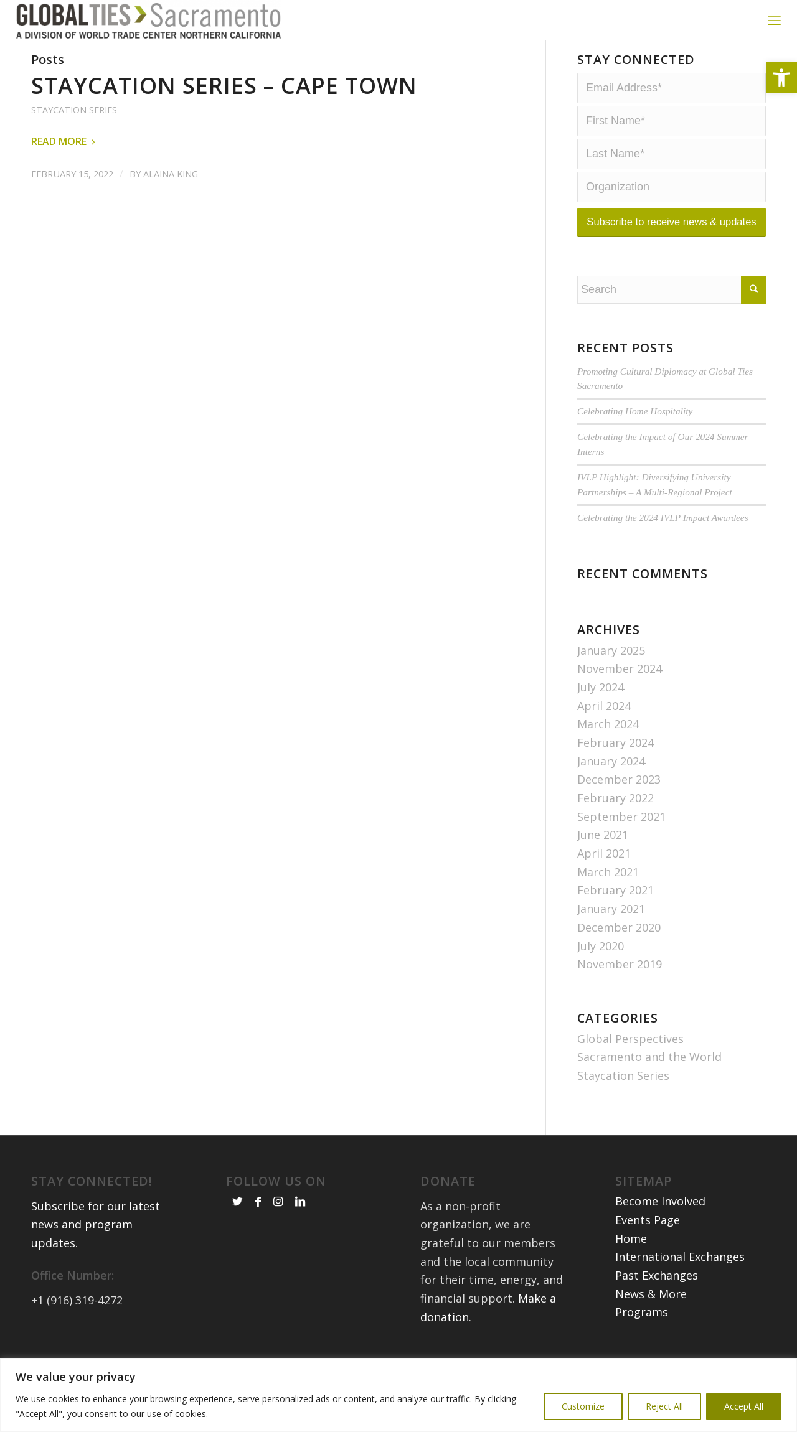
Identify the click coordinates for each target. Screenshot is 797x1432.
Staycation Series (74, 132)
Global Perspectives (630, 1060)
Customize (583, 1406)
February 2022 (615, 819)
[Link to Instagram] (278, 1223)
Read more (65, 163)
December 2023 (619, 800)
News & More (651, 1315)
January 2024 (611, 782)
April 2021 (604, 875)
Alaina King (170, 195)
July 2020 (600, 967)
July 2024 (600, 708)
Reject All (664, 1406)
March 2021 (608, 893)
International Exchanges (680, 1278)
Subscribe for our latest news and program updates (95, 1246)
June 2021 (602, 856)
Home (631, 1260)
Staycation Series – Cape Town (224, 107)
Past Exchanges (656, 1296)
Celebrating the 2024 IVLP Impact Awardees (662, 539)
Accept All (743, 1406)
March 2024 (608, 745)
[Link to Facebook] (258, 1223)
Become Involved (660, 1222)
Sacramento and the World (649, 1078)
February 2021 (615, 912)
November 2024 (619, 690)
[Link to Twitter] (237, 1223)
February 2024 (615, 764)
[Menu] (774, 20)
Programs (641, 1333)
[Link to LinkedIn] (300, 1223)
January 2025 (611, 672)
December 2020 (619, 949)
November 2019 (619, 985)
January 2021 (611, 930)
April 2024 (604, 727)
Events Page (647, 1241)
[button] (781, 77)
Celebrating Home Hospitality (634, 433)
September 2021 (621, 838)
